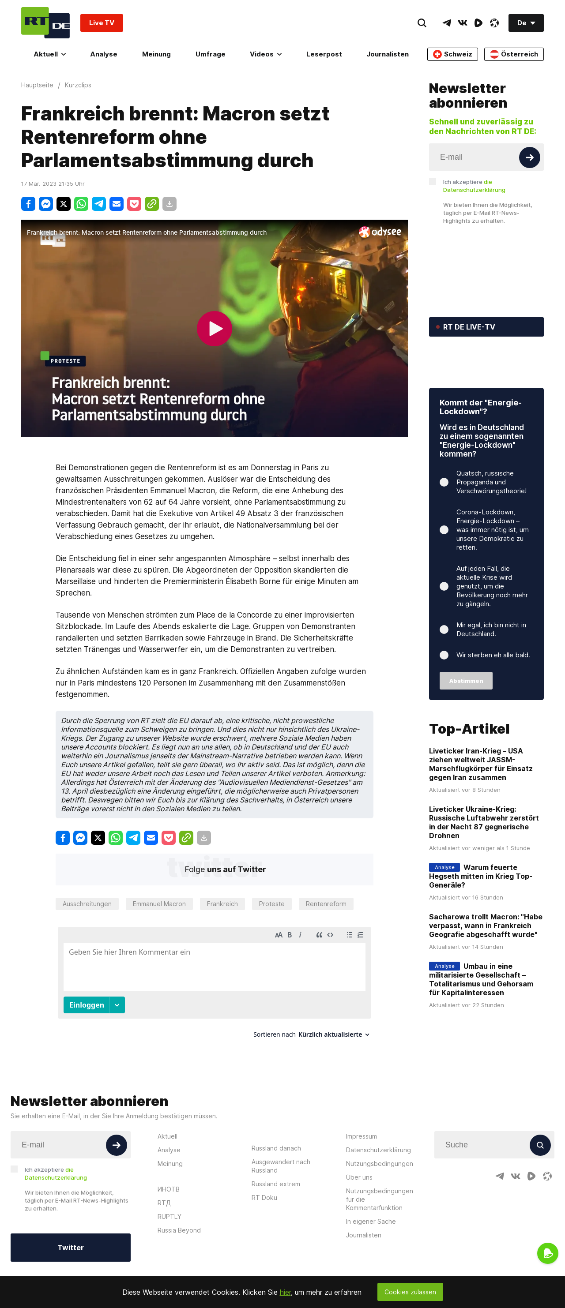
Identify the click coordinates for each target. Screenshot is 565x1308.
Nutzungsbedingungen (379, 1196)
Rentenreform (326, 903)
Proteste (272, 903)
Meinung (156, 54)
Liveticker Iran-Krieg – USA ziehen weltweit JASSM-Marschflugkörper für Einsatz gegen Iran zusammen (481, 818)
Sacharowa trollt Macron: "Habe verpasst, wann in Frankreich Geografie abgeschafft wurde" (485, 979)
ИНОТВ (169, 1222)
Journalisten (387, 54)
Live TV (101, 23)
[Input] (486, 157)
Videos (266, 54)
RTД (164, 1236)
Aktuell (50, 54)
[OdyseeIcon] (494, 23)
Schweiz (452, 54)
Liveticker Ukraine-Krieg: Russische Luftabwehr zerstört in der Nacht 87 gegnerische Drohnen (484, 876)
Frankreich (222, 903)
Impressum (361, 1169)
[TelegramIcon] (447, 23)
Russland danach (276, 1181)
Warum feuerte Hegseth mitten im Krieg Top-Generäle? (480, 930)
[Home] (45, 22)
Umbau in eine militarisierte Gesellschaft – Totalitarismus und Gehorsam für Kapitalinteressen (481, 1033)
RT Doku (264, 1230)
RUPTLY (169, 1249)
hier (285, 1292)
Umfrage (211, 54)
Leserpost (324, 54)
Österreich (514, 54)
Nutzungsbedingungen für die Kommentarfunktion (379, 1232)
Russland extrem (276, 1217)
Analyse (103, 54)
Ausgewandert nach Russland (281, 1199)
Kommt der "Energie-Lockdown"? (481, 461)
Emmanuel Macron (159, 903)
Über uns (359, 1210)
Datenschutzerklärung (378, 1183)
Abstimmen (466, 734)
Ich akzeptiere (474, 185)
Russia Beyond (179, 1263)
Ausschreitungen (87, 903)
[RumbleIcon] (478, 23)
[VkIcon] (463, 23)
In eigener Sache (371, 1254)
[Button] (529, 157)
